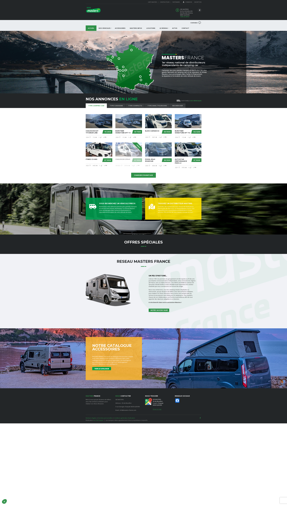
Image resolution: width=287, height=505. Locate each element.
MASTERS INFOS (136, 28)
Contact (185, 28)
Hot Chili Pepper (98, 420)
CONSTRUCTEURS (165, 2)
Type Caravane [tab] (116, 106)
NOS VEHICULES (105, 28)
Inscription (197, 2)
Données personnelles (105, 418)
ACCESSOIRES (120, 28)
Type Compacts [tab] (135, 106)
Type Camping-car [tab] (96, 106)
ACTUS (174, 28)
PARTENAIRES (176, 2)
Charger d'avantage (143, 175)
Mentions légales (91, 418)
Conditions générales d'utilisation (124, 418)
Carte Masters (152, 2)
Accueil (91, 28)
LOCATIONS (150, 28)
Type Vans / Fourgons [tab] (157, 106)
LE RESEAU (164, 28)
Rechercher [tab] (177, 106)
